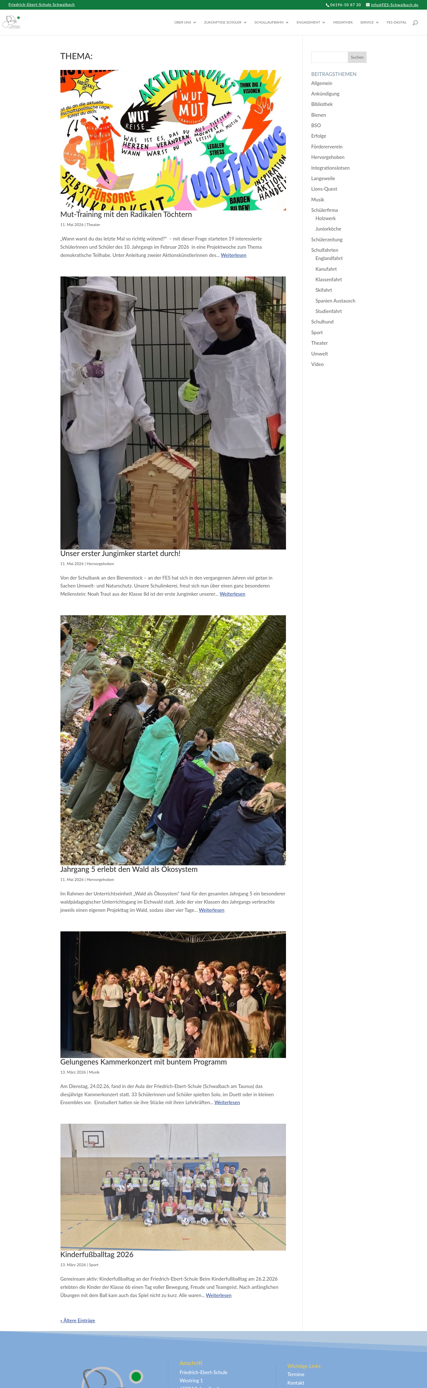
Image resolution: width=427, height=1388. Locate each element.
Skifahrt (323, 290)
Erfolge (318, 136)
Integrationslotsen (330, 168)
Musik (94, 1072)
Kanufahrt (326, 269)
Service (367, 22)
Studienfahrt (328, 311)
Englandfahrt (329, 258)
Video (317, 364)
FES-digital (397, 22)
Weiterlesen (233, 255)
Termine (295, 1374)
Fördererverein (326, 147)
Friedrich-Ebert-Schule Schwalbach (42, 5)
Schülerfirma (324, 210)
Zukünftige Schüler (222, 22)
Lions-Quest (324, 189)
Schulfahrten (324, 250)
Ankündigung (325, 94)
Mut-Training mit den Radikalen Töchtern (126, 214)
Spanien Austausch (335, 301)
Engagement (308, 22)
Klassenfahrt (328, 279)
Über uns (182, 22)
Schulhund (322, 322)
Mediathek (343, 22)
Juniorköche (328, 229)
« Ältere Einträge (77, 1320)
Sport (94, 1264)
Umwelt (319, 354)
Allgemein (321, 83)
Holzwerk (325, 218)
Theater (93, 224)
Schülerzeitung (326, 239)
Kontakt (295, 1383)
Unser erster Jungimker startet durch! (120, 553)
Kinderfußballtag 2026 (97, 1254)
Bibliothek (322, 104)
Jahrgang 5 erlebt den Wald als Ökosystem (129, 869)
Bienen (318, 115)
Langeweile (323, 178)
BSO (316, 125)
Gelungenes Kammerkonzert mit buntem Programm (143, 1061)
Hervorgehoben (100, 563)
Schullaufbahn (268, 22)
